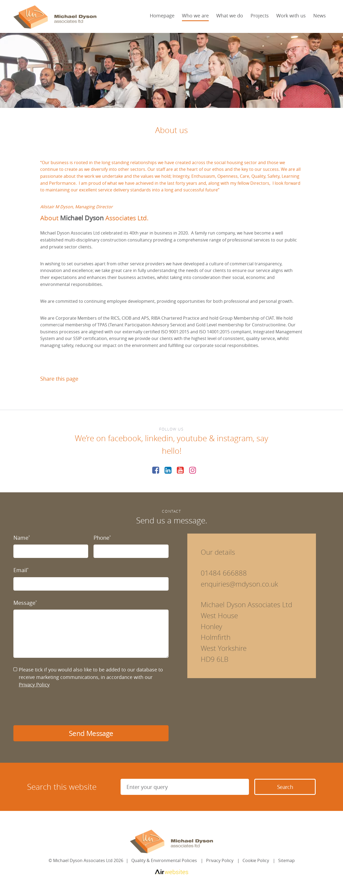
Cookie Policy (256, 860)
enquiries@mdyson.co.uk (239, 584)
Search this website (61, 786)
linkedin (159, 438)
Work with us (291, 15)
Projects (260, 15)
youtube (192, 438)
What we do (229, 15)
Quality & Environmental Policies (164, 860)
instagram (235, 438)
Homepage (162, 15)
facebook (124, 438)
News (319, 15)
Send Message (91, 733)
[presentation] (54, 706)
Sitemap (286, 860)
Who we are (195, 15)
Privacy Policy (34, 684)
